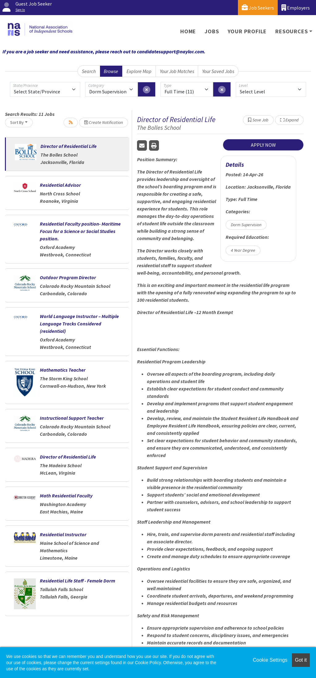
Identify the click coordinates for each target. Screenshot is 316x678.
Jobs (212, 31)
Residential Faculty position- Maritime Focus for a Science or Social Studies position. (80, 231)
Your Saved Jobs (218, 71)
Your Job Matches (177, 71)
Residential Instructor (63, 534)
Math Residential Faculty (66, 495)
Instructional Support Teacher (72, 418)
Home (188, 31)
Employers (295, 7)
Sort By (17, 122)
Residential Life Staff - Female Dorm (77, 581)
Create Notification (103, 122)
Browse (111, 71)
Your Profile (247, 31)
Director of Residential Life (68, 146)
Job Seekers (258, 7)
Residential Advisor (60, 185)
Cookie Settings (270, 660)
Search (89, 71)
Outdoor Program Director (68, 277)
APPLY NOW (263, 145)
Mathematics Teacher (62, 370)
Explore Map (139, 71)
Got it (301, 660)
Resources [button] (291, 31)
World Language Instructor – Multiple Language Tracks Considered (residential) (79, 323)
